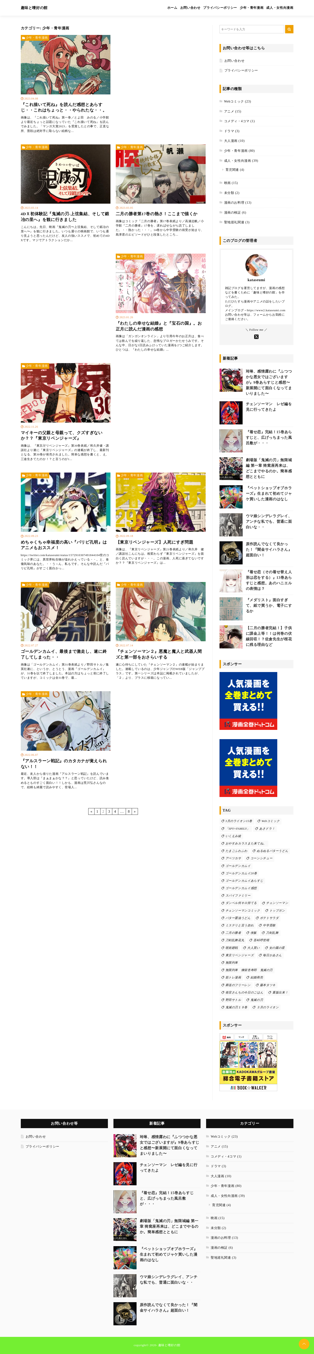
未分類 (229, 193)
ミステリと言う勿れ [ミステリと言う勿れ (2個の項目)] (240, 925)
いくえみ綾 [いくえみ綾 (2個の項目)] (233, 836)
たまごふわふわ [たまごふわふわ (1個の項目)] (236, 851)
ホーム (172, 7)
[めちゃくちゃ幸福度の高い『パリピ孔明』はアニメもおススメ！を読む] (66, 523)
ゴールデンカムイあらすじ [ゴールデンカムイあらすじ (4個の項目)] (244, 880)
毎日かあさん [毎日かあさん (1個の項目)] (272, 955)
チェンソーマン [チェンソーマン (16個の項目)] (277, 903)
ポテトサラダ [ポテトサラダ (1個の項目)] (269, 918)
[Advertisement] (161, 77)
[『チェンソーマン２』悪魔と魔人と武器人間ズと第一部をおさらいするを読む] (161, 632)
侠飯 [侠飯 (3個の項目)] (253, 932)
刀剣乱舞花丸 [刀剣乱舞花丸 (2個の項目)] (235, 940)
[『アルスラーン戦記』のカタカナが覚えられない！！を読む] (66, 741)
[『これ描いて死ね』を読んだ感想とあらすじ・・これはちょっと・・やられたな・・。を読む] (66, 85)
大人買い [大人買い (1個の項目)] (253, 947)
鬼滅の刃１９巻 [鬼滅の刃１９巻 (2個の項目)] (236, 1007)
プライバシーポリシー (220, 7)
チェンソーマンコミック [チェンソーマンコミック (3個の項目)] (243, 910)
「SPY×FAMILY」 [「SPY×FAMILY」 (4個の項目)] (238, 828)
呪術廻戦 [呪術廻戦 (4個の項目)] (232, 947)
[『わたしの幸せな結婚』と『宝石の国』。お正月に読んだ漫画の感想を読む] (161, 304)
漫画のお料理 (234, 202)
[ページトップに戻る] (304, 1344)
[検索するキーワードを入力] (251, 29)
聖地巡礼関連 (234, 222)
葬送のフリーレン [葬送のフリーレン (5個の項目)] (238, 985)
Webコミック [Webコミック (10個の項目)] (271, 821)
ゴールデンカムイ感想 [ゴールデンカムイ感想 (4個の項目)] (241, 888)
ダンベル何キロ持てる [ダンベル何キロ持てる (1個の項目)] (241, 903)
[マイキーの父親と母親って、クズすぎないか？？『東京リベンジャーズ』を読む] (66, 413)
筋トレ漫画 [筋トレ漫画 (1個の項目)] (233, 977)
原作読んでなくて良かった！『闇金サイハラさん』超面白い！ (269, 549)
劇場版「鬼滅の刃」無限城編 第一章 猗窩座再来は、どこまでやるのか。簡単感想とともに (169, 1226)
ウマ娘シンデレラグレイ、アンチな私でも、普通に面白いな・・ (269, 521)
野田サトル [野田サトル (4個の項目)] (233, 1000)
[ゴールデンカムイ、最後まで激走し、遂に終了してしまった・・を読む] (66, 632)
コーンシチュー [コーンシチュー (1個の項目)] (261, 858)
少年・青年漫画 (251, 7)
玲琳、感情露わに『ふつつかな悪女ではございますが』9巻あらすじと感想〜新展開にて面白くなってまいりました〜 (269, 382)
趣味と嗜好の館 (34, 8)
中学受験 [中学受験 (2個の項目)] (269, 925)
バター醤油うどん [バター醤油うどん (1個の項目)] (238, 918)
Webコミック (234, 101)
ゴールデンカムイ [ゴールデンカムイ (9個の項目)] (238, 866)
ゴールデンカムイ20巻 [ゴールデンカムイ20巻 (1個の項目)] (241, 873)
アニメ (229, 111)
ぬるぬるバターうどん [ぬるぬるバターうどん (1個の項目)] (272, 851)
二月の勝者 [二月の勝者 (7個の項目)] (233, 932)
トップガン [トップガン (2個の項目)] (277, 910)
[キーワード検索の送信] (289, 29)
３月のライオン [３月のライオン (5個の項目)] (268, 1007)
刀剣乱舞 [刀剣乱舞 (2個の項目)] (272, 932)
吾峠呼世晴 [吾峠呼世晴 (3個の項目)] (261, 940)
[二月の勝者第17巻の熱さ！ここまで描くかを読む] (161, 191)
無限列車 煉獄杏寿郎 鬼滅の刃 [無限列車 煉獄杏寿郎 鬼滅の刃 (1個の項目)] (249, 970)
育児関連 (232, 169)
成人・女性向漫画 (279, 7)
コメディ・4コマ (237, 121)
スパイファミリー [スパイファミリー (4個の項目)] (238, 895)
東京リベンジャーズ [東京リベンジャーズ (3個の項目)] (240, 955)
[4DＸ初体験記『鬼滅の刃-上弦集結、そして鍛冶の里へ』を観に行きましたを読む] (66, 194)
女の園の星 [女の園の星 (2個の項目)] (277, 947)
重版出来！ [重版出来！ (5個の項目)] (280, 992)
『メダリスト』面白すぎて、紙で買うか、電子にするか (269, 605)
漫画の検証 (232, 212)
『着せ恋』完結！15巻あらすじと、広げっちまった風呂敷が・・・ (269, 437)
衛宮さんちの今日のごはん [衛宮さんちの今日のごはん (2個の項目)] (244, 992)
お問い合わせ (190, 7)
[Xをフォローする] (256, 336)
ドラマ (229, 131)
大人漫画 (231, 141)
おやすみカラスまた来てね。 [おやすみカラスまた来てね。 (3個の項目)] (246, 843)
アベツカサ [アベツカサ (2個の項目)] (233, 858)
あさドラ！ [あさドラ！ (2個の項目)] (267, 828)
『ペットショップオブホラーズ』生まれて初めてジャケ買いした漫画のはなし (269, 493)
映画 (227, 183)
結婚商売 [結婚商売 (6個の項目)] (256, 977)
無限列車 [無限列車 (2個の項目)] (232, 962)
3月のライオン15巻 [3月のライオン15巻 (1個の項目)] (239, 821)
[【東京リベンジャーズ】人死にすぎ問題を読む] (161, 520)
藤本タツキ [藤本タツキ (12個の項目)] (268, 985)
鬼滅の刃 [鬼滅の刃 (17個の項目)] (256, 1000)
